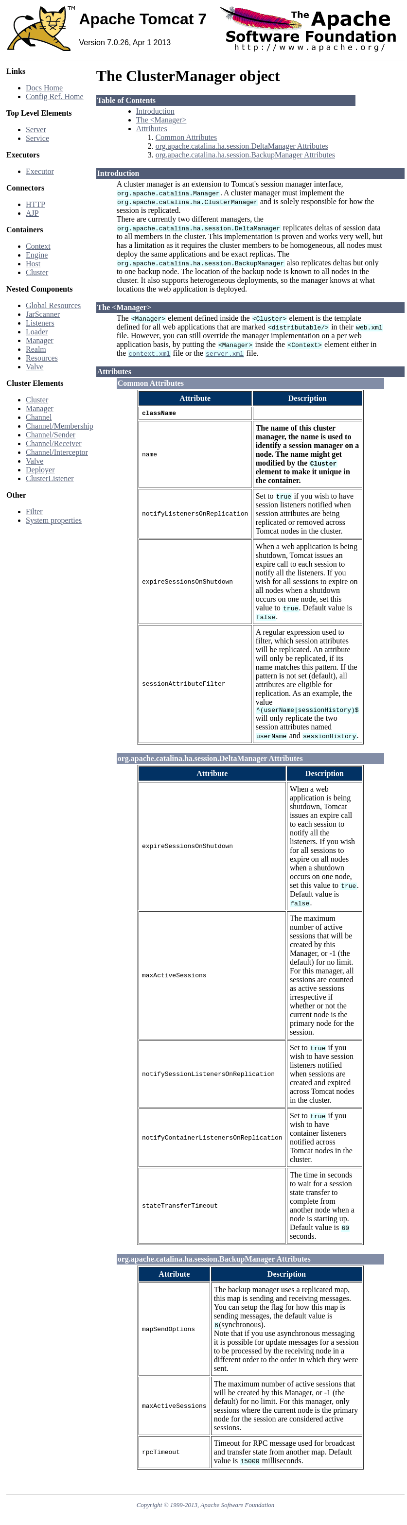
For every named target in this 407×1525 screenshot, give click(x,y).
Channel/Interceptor (57, 452)
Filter (34, 511)
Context (38, 246)
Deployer (40, 470)
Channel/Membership (59, 426)
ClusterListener (50, 478)
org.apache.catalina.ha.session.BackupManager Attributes (245, 155)
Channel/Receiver (54, 443)
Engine (37, 255)
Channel (39, 417)
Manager (39, 340)
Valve (34, 367)
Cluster (37, 272)
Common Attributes (186, 137)
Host (33, 264)
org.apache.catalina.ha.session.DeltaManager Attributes (242, 146)
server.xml (225, 353)
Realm (36, 349)
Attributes (151, 128)
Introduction (155, 111)
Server (36, 129)
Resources (42, 358)
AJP (32, 213)
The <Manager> (161, 120)
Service (37, 138)
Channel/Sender (50, 435)
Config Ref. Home (55, 96)
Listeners (40, 323)
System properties (54, 520)
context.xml (149, 353)
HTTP (35, 204)
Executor (40, 171)
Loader (37, 332)
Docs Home (44, 88)
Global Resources (53, 305)
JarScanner (43, 314)
